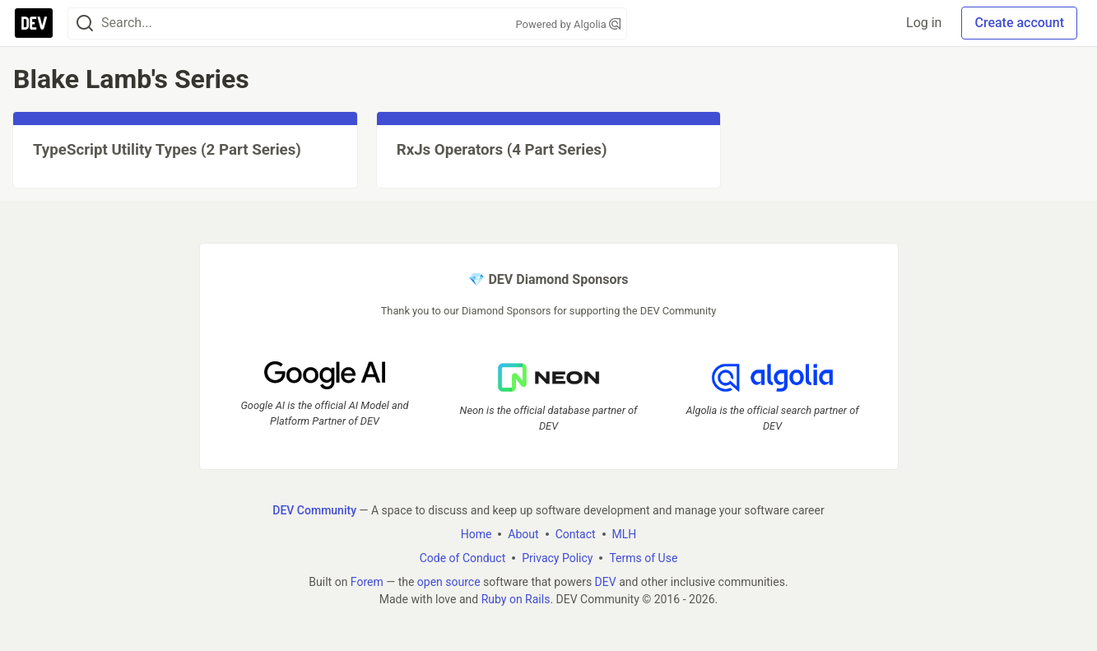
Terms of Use (643, 558)
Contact (575, 534)
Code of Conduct (463, 558)
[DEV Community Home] (33, 23)
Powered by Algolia (568, 24)
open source (449, 581)
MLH (624, 534)
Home (476, 534)
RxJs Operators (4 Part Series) (502, 150)
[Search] (84, 23)
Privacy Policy (557, 558)
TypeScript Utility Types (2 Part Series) (167, 150)
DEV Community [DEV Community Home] (314, 510)
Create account (1019, 22)
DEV (605, 581)
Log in (923, 22)
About (523, 534)
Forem (367, 581)
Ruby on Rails (516, 599)
